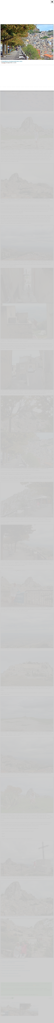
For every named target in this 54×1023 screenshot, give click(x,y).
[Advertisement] (27, 10)
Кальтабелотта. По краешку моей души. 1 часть (11, 61)
